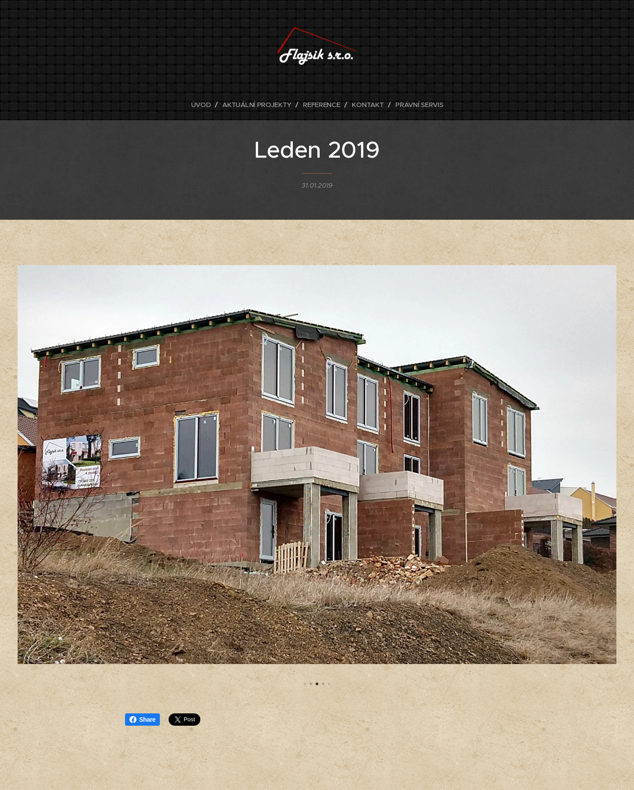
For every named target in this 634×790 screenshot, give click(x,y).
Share (142, 719)
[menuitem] (201, 105)
